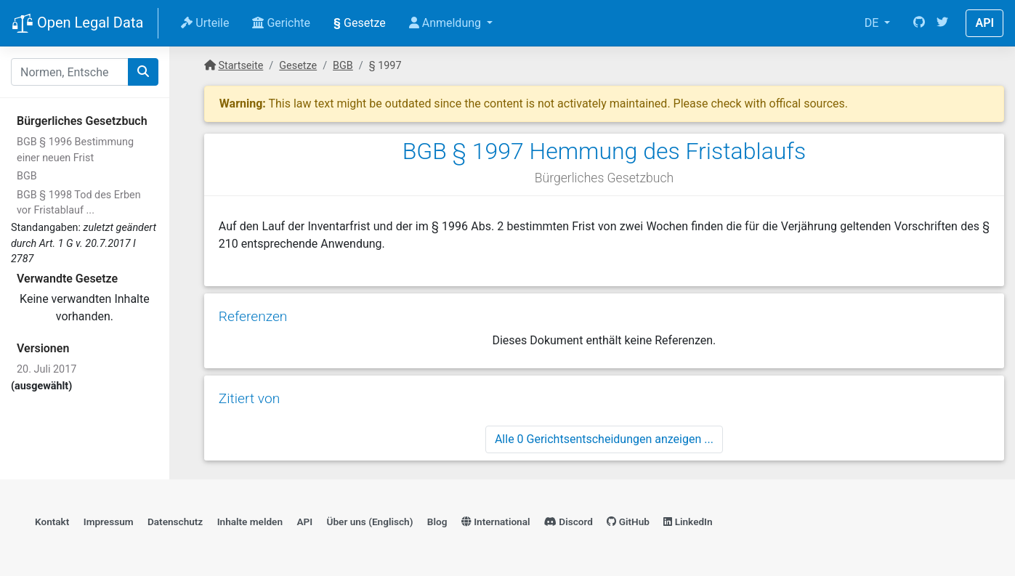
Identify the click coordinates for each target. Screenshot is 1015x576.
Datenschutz (175, 521)
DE (873, 23)
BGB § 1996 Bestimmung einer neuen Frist (75, 150)
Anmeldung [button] (446, 23)
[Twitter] (942, 23)
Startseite (240, 66)
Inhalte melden (250, 521)
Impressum (109, 521)
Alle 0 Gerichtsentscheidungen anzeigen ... (604, 439)
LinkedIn (687, 521)
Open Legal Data (77, 24)
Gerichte (281, 23)
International (495, 521)
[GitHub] (919, 23)
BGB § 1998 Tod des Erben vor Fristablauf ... (79, 203)
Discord (568, 521)
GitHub (628, 521)
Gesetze (359, 23)
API (984, 23)
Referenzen (253, 316)
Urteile (205, 23)
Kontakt (52, 521)
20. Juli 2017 (46, 369)
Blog (437, 521)
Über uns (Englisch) (370, 521)
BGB (27, 176)
